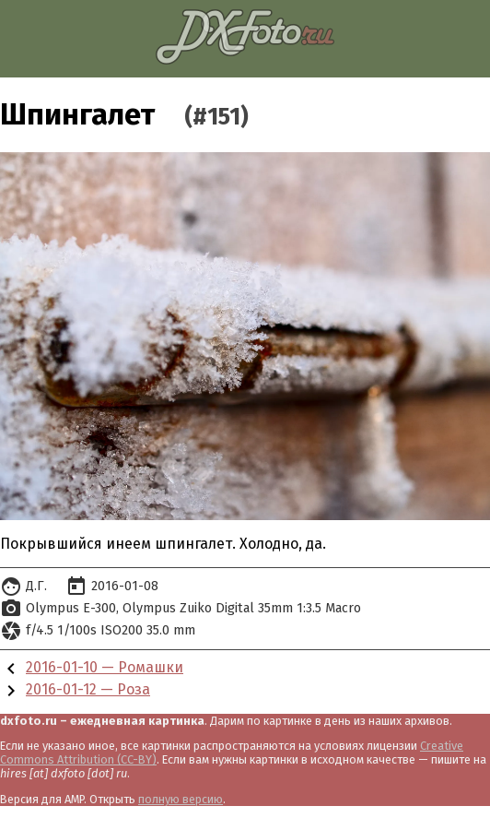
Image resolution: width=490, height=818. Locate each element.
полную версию (180, 799)
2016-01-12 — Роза (88, 689)
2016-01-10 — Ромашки (104, 667)
